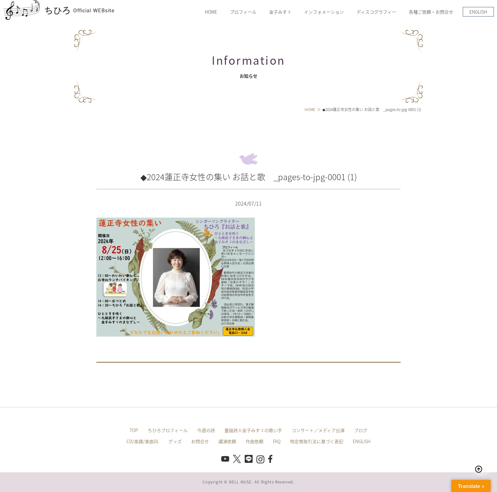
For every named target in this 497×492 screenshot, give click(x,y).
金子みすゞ (280, 12)
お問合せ (200, 441)
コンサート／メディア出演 (318, 430)
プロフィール (243, 12)
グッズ (175, 441)
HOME (211, 12)
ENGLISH (478, 12)
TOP (134, 430)
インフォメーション (324, 12)
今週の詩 (206, 430)
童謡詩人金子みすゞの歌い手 (253, 430)
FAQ (277, 441)
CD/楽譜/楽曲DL (142, 441)
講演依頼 (227, 441)
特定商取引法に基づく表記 (316, 441)
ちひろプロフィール (168, 430)
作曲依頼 (254, 441)
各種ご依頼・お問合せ (431, 12)
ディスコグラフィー (376, 12)
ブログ (360, 430)
